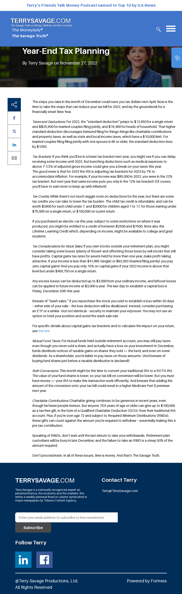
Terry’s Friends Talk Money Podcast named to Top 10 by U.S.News (91, 5)
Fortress (158, 580)
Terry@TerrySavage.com (120, 490)
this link (44, 331)
